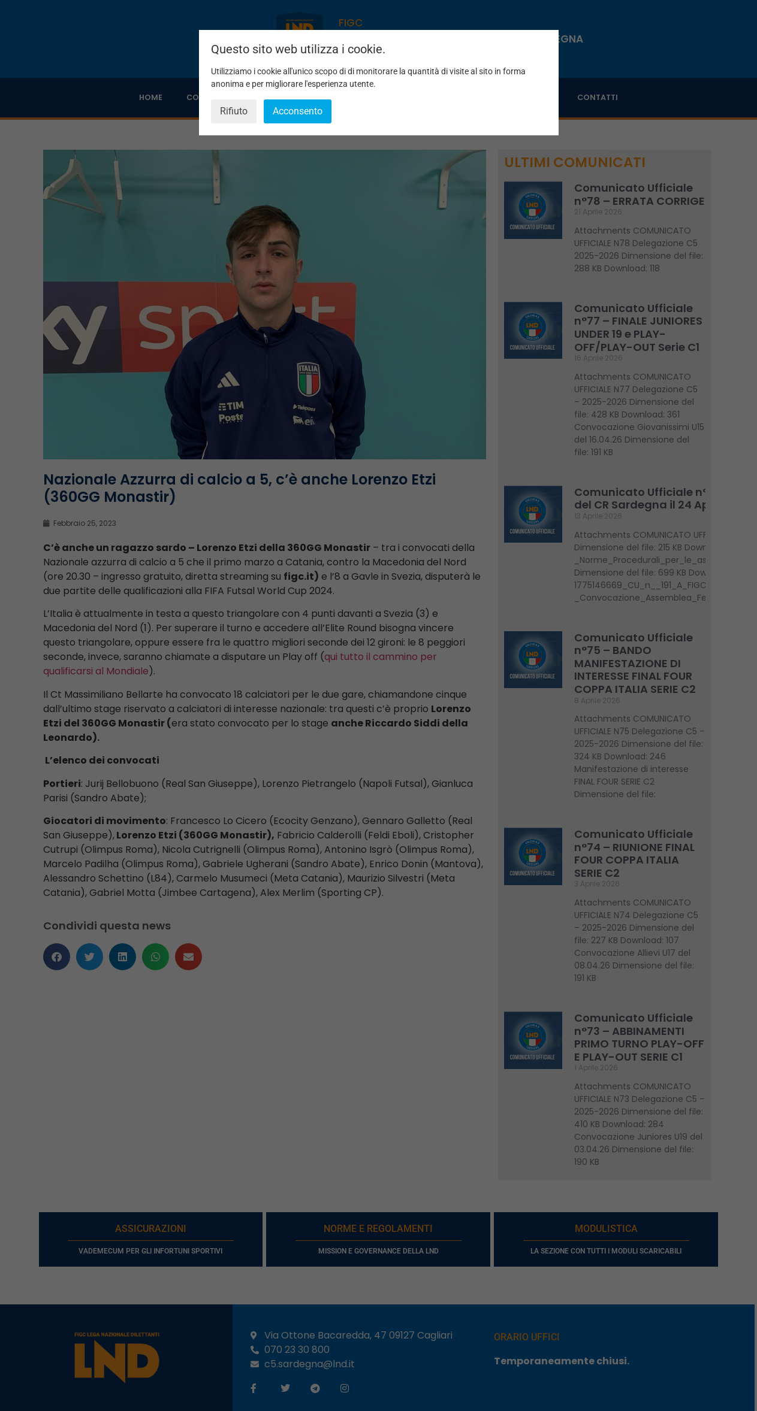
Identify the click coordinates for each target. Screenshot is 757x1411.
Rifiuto (234, 111)
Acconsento (297, 111)
